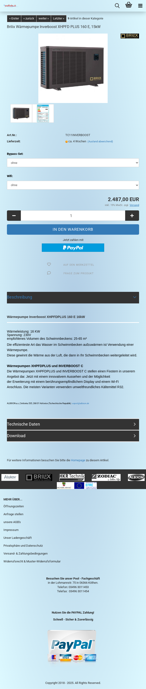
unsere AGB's (12, 522)
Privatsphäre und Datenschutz (23, 545)
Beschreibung (19, 297)
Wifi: (10, 176)
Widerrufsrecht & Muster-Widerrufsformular (32, 561)
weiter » (44, 18)
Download (16, 435)
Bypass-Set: (15, 154)
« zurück (28, 18)
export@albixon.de (80, 403)
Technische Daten (23, 424)
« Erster (14, 18)
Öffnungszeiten (13, 506)
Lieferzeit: (14, 141)
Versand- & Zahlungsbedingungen (25, 553)
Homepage (78, 460)
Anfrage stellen (13, 514)
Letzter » (58, 18)
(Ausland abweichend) (100, 141)
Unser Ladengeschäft (17, 537)
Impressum (10, 530)
